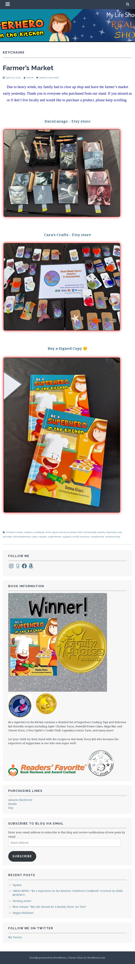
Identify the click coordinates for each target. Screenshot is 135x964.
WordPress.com (96, 957)
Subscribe (22, 856)
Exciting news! (22, 901)
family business (68, 532)
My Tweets (15, 937)
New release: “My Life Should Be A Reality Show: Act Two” (49, 906)
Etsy (10, 808)
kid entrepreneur (22, 536)
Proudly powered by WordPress (47, 957)
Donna (29, 77)
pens (35, 536)
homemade (90, 532)
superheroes (54, 536)
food (80, 532)
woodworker (97, 536)
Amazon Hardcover (20, 800)
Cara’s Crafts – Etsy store (67, 234)
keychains (111, 532)
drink (48, 532)
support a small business (75, 536)
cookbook (39, 532)
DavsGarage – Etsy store (67, 121)
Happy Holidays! (23, 912)
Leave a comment (49, 77)
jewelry (101, 532)
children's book (14, 532)
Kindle (12, 804)
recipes (43, 536)
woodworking (112, 536)
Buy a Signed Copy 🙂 (67, 348)
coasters (28, 532)
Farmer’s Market (28, 68)
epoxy (55, 532)
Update (17, 885)
